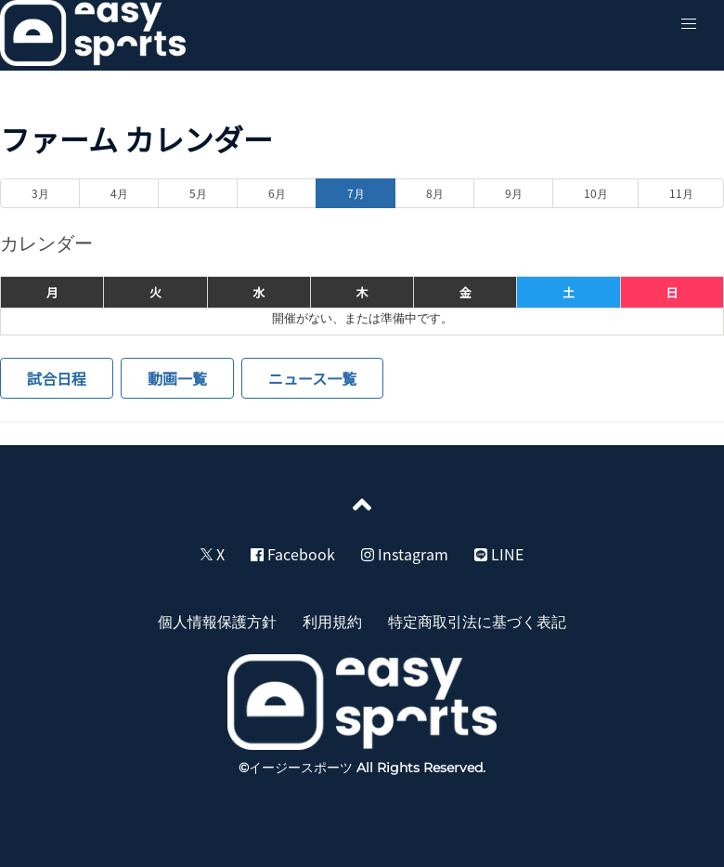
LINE (499, 554)
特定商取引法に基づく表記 (477, 621)
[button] (689, 24)
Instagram (404, 554)
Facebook (293, 554)
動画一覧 (177, 378)
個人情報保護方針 (217, 621)
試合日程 (56, 378)
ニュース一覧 (312, 378)
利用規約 (332, 621)
